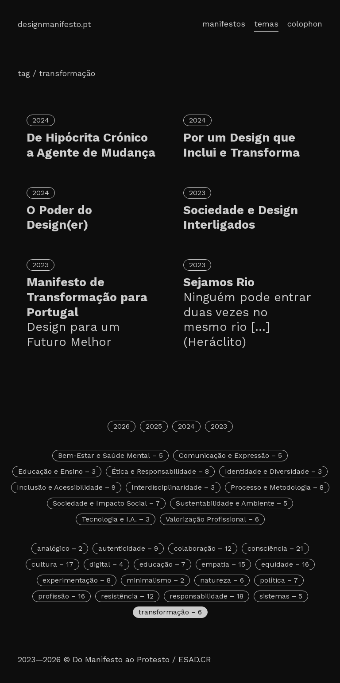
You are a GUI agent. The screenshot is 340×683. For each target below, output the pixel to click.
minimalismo (155, 580)
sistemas (280, 596)
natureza (222, 580)
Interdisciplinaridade (173, 487)
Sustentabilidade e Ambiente (231, 503)
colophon (304, 23)
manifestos (223, 23)
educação (162, 564)
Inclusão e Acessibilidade (66, 487)
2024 (40, 120)
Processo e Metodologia (277, 487)
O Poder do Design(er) (59, 217)
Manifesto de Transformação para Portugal (92, 312)
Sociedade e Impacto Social (106, 503)
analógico (59, 548)
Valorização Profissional (212, 519)
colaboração (203, 548)
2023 (197, 192)
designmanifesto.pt (54, 24)
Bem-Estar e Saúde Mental (110, 455)
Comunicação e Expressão (230, 455)
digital (106, 564)
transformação (170, 612)
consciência (275, 548)
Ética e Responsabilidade (160, 471)
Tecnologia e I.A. (115, 519)
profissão (61, 596)
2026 (121, 426)
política (279, 580)
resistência (127, 596)
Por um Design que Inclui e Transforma (241, 145)
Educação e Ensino (57, 471)
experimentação (76, 580)
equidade (285, 564)
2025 (154, 426)
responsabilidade (206, 596)
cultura (52, 564)
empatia (223, 564)
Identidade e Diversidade (273, 471)
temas (266, 23)
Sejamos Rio (248, 312)
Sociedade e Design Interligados (240, 217)
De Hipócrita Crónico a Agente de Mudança (91, 145)
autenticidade (128, 548)
